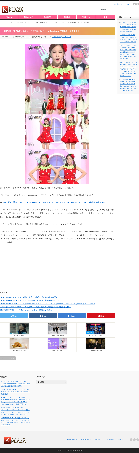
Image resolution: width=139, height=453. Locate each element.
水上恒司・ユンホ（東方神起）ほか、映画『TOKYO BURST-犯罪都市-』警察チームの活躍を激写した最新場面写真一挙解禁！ (128, 27)
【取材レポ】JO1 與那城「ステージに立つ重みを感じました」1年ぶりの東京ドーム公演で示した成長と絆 (15, 392)
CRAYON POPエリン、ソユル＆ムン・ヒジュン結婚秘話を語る (26, 310)
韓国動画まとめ (86, 439)
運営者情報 (110, 439)
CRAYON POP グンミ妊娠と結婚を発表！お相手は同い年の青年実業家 (29, 297)
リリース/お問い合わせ (117, 4)
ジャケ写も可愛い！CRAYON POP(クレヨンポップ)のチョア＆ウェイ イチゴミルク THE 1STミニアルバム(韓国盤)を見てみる (53, 202)
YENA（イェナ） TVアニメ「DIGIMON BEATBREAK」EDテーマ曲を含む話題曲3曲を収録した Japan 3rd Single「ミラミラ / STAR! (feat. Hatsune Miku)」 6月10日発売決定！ (128, 51)
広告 (128, 4)
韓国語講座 (47, 17)
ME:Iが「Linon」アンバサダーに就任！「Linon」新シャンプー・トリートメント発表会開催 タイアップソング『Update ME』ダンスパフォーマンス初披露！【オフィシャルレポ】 (128, 69)
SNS (105, 17)
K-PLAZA (67, 450)
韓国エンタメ (28, 17)
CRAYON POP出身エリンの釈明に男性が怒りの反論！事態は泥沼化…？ (29, 300)
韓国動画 (67, 17)
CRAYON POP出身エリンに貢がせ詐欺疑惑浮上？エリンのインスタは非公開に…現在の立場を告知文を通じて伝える (47, 304)
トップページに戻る (8, 358)
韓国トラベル (86, 17)
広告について (122, 439)
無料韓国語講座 (72, 439)
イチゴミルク (66, 37)
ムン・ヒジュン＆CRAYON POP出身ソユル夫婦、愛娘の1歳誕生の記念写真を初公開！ (35, 307)
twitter (134, 4)
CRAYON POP (56, 37)
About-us (9, 17)
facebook (137, 4)
